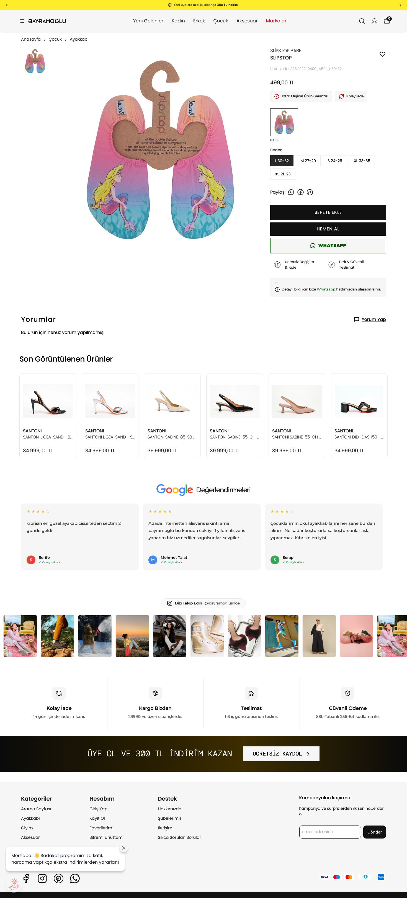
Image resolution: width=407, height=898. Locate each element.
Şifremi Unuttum (106, 837)
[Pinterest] (58, 878)
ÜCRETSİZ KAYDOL (281, 753)
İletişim (165, 828)
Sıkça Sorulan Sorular (179, 837)
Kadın (172, 20)
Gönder (374, 832)
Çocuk (215, 20)
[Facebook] (26, 878)
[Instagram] (42, 878)
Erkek (194, 20)
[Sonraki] (400, 5)
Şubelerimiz (169, 818)
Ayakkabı (79, 39)
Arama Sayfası (36, 809)
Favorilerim (100, 828)
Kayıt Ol (97, 818)
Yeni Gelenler (142, 20)
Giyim (27, 828)
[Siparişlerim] (374, 21)
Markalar (270, 20)
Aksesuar (241, 20)
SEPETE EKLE (328, 212)
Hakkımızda (169, 809)
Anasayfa (34, 39)
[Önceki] (7, 5)
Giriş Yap (98, 809)
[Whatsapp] (75, 878)
